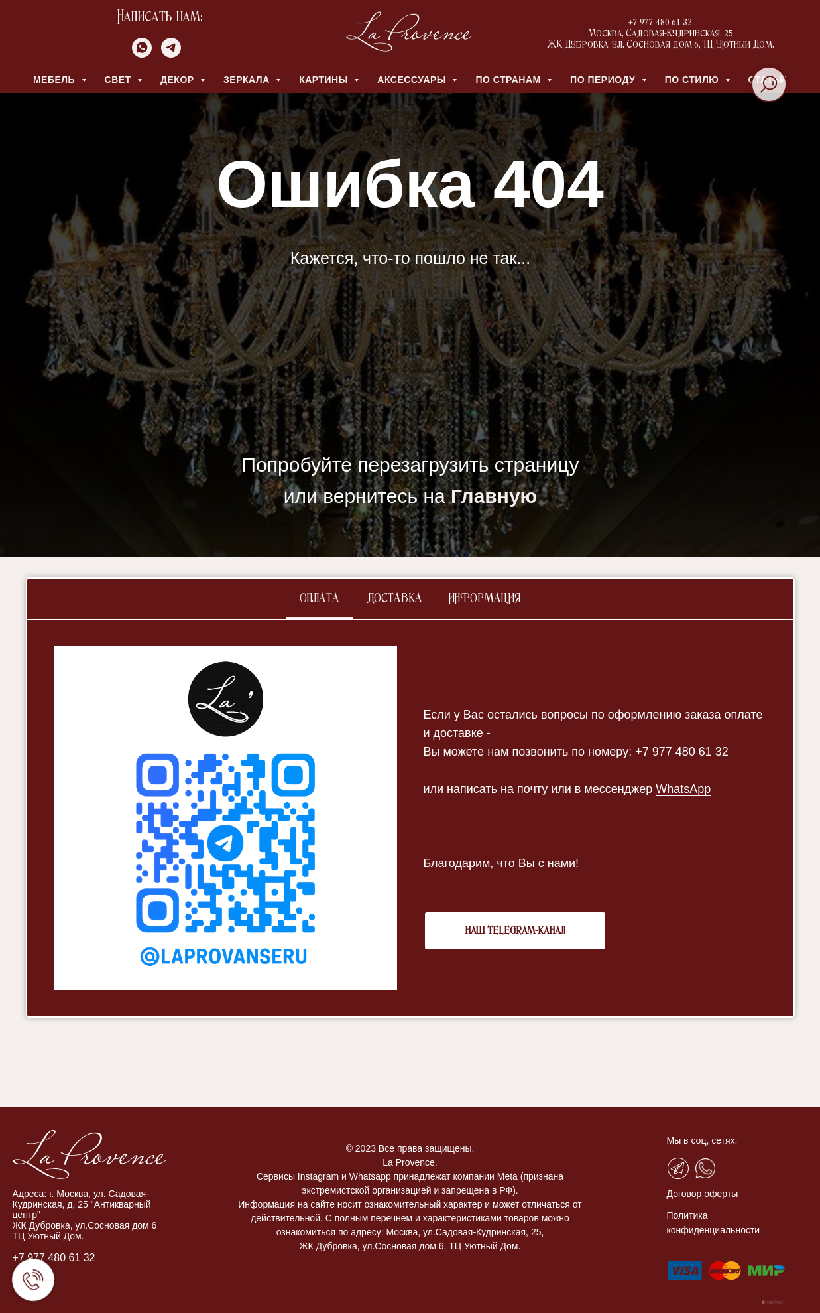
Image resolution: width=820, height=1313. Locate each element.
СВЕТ (120, 79)
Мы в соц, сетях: (702, 1140)
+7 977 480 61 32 (54, 1257)
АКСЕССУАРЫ (413, 79)
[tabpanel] (410, 818)
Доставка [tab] (394, 599)
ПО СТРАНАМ (509, 79)
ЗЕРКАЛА (247, 79)
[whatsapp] (142, 54)
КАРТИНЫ (325, 79)
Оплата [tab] (319, 599)
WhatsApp (683, 788)
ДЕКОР (178, 79)
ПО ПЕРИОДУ (604, 79)
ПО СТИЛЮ (693, 79)
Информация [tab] (484, 599)
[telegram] (171, 54)
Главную (494, 496)
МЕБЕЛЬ (55, 79)
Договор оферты (702, 1193)
